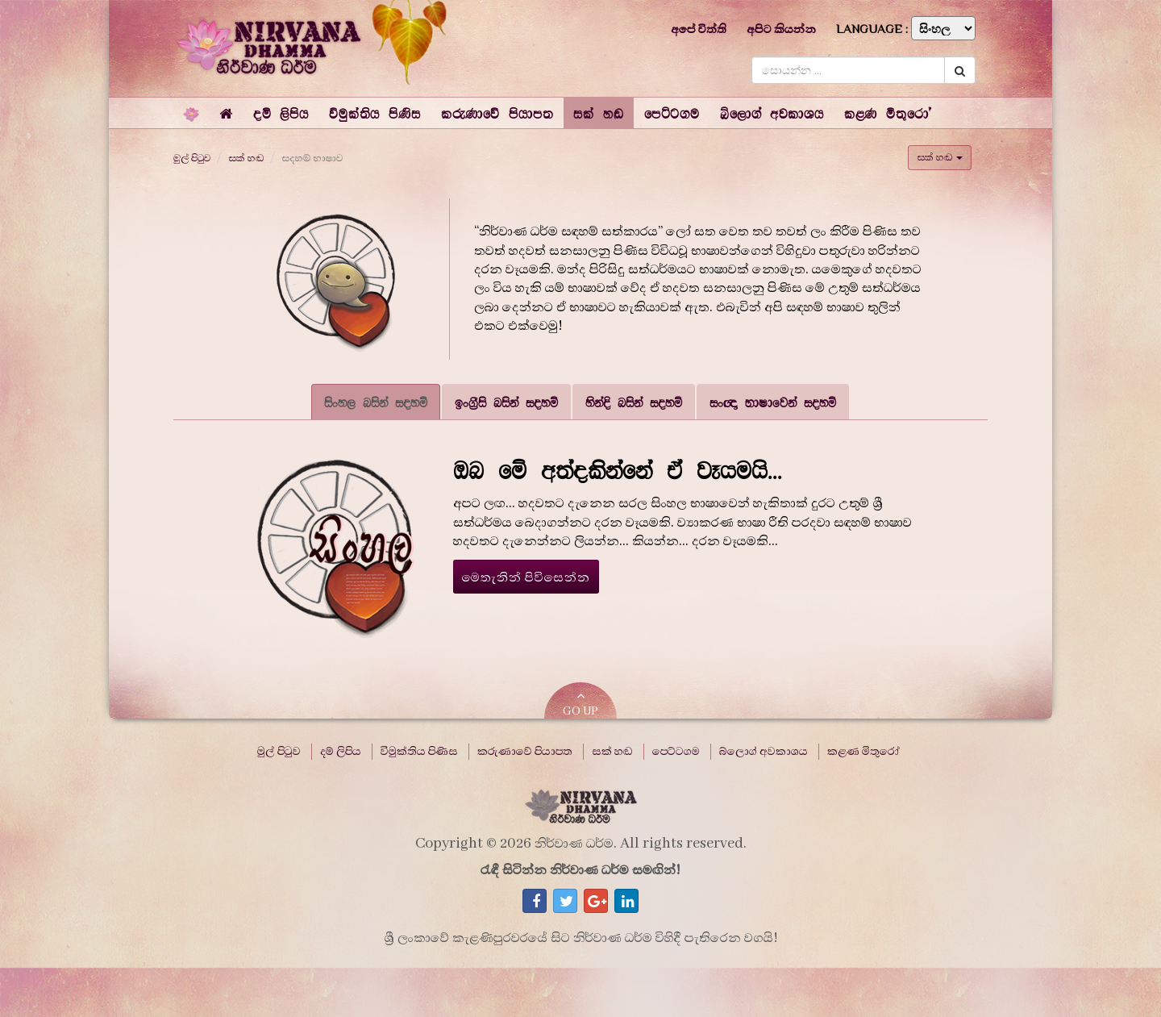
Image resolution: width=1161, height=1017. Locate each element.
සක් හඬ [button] (940, 157)
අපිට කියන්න (781, 29)
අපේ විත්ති (698, 29)
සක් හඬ (246, 158)
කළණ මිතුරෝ (863, 752)
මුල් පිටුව (191, 158)
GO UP (580, 704)
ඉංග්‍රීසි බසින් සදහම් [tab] (506, 402)
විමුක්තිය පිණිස (419, 752)
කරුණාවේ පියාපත (524, 752)
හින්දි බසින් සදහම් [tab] (633, 402)
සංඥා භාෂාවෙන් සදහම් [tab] (773, 402)
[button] (280, 113)
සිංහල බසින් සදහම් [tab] (375, 402)
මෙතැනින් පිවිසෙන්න (526, 577)
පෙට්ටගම (676, 752)
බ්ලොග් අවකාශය (763, 752)
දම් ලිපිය (340, 752)
